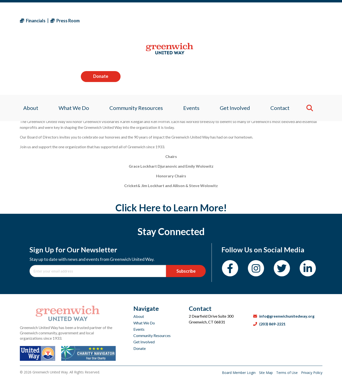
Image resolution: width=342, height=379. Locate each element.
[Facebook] (230, 268)
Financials (33, 20)
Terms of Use (287, 372)
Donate (302, 20)
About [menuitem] (27, 52)
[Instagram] (256, 268)
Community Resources (152, 335)
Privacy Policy (311, 372)
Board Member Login (239, 372)
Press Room (65, 20)
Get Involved (144, 341)
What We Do (144, 323)
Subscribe (186, 271)
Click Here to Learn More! (171, 208)
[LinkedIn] (308, 268)
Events (138, 329)
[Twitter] (282, 268)
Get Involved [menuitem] (236, 52)
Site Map (266, 372)
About (138, 316)
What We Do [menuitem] (71, 52)
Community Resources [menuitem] (135, 52)
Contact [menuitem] (283, 52)
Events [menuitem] (192, 52)
